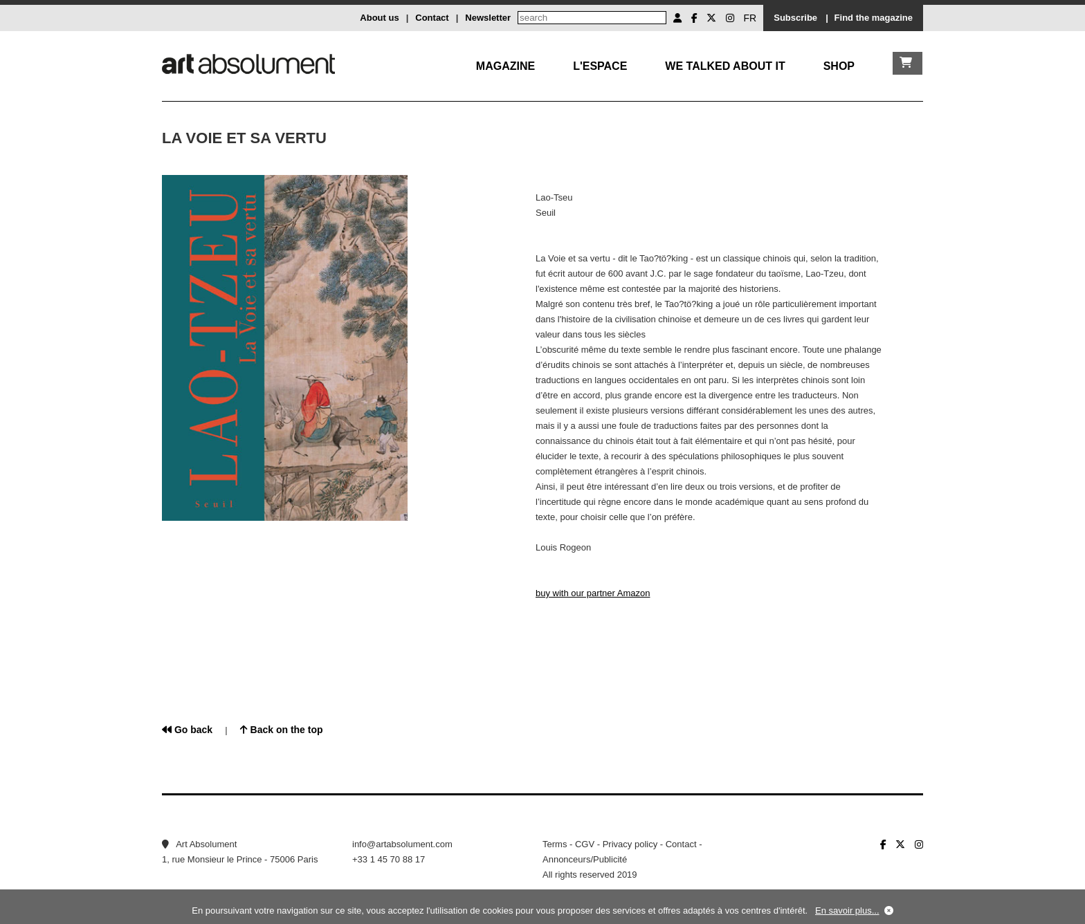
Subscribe (795, 17)
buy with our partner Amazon (593, 593)
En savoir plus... (847, 910)
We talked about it (725, 66)
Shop (839, 66)
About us (379, 17)
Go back (187, 729)
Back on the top (281, 729)
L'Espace (600, 66)
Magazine (505, 66)
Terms (554, 844)
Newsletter (488, 17)
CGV (584, 844)
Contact (431, 17)
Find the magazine (874, 17)
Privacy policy (630, 844)
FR (750, 18)
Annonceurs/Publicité (584, 859)
